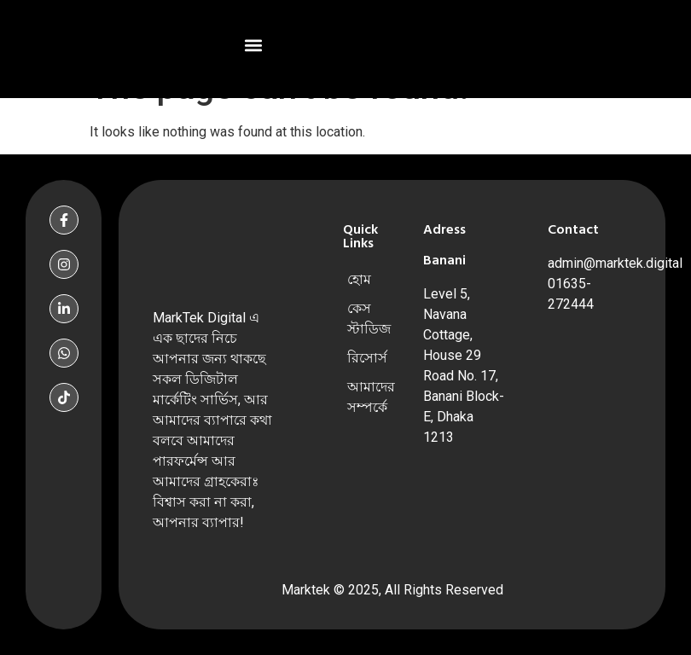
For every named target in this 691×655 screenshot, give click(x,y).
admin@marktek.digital (615, 263)
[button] (253, 45)
